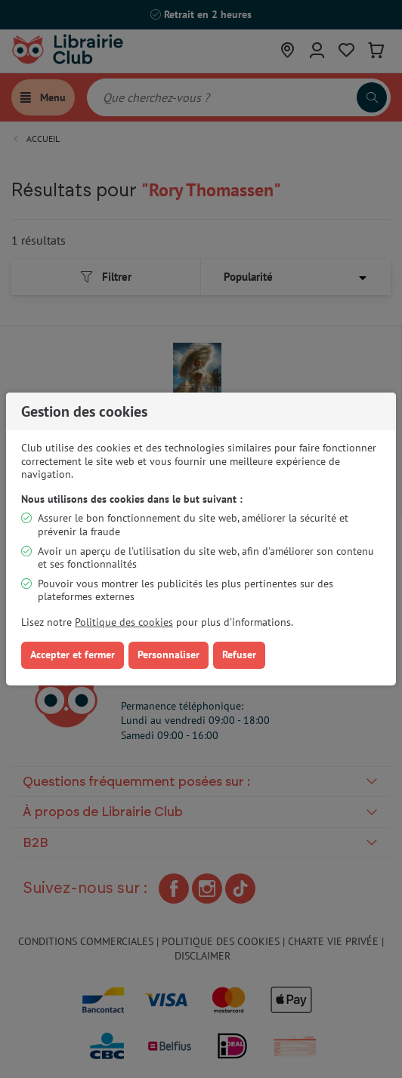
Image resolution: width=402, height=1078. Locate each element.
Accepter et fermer (72, 654)
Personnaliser (168, 654)
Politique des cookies (124, 622)
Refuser (239, 654)
